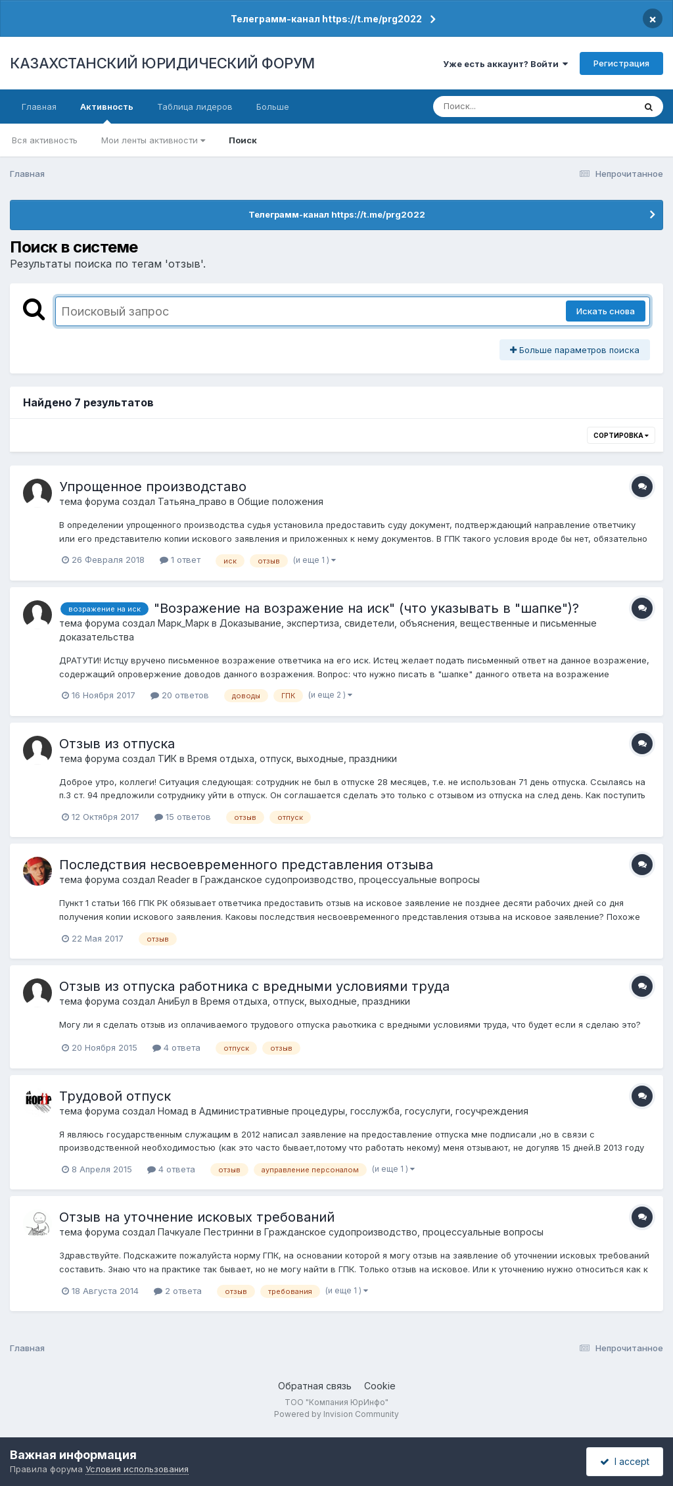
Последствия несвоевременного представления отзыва (246, 865)
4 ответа (176, 1047)
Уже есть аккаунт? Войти (505, 64)
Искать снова (605, 311)
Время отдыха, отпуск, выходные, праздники (292, 758)
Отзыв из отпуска (117, 744)
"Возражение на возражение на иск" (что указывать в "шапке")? (366, 608)
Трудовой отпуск (115, 1096)
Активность (106, 112)
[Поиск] (508, 106)
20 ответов (180, 695)
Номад (173, 1110)
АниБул (174, 1001)
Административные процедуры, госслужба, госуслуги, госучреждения (363, 1110)
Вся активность (45, 140)
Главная (39, 106)
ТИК (167, 758)
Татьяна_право (192, 501)
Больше (272, 106)
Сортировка (621, 435)
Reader (174, 879)
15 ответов (182, 816)
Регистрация (621, 63)
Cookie (380, 1385)
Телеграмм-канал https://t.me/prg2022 (326, 18)
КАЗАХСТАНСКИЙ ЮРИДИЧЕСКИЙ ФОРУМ (162, 63)
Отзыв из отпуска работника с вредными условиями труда (254, 986)
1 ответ (180, 559)
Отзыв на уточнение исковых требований (197, 1217)
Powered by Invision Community (336, 1414)
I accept (624, 1461)
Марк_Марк (183, 623)
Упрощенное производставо (152, 486)
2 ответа (178, 1290)
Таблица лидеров (195, 106)
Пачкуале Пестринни (206, 1231)
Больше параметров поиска (574, 350)
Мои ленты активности (153, 140)
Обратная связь (315, 1385)
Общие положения (280, 501)
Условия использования (137, 1469)
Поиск (243, 140)
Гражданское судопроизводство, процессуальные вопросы (340, 879)
